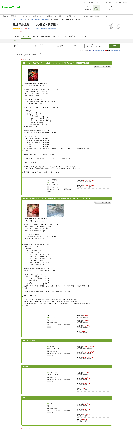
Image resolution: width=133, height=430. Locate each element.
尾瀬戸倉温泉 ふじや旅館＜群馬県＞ (35, 24)
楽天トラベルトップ (18, 19)
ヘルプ (84, 2)
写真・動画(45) (45, 36)
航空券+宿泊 (95, 50)
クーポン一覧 (82, 36)
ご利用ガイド (91, 2)
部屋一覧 (35, 36)
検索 (114, 46)
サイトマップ (100, 2)
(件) (30, 28)
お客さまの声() (70, 36)
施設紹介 (17, 36)
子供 (75, 46)
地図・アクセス (57, 36)
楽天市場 (118, 2)
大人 (70, 46)
